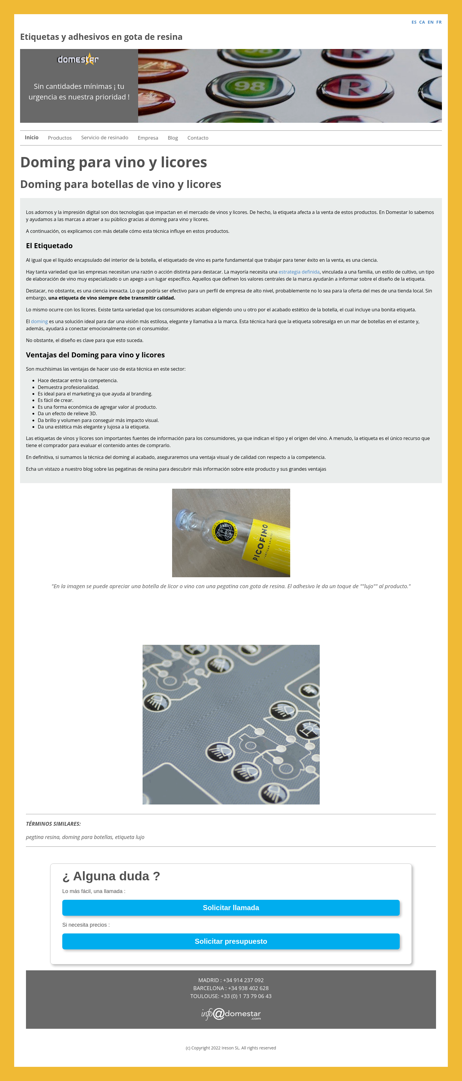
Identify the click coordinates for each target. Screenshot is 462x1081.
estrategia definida (299, 272)
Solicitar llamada (231, 908)
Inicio (31, 137)
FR (439, 22)
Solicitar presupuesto (231, 941)
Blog (173, 137)
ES (414, 22)
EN (431, 22)
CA (422, 22)
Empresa (148, 137)
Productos (60, 137)
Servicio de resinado (104, 137)
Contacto (197, 137)
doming (39, 321)
